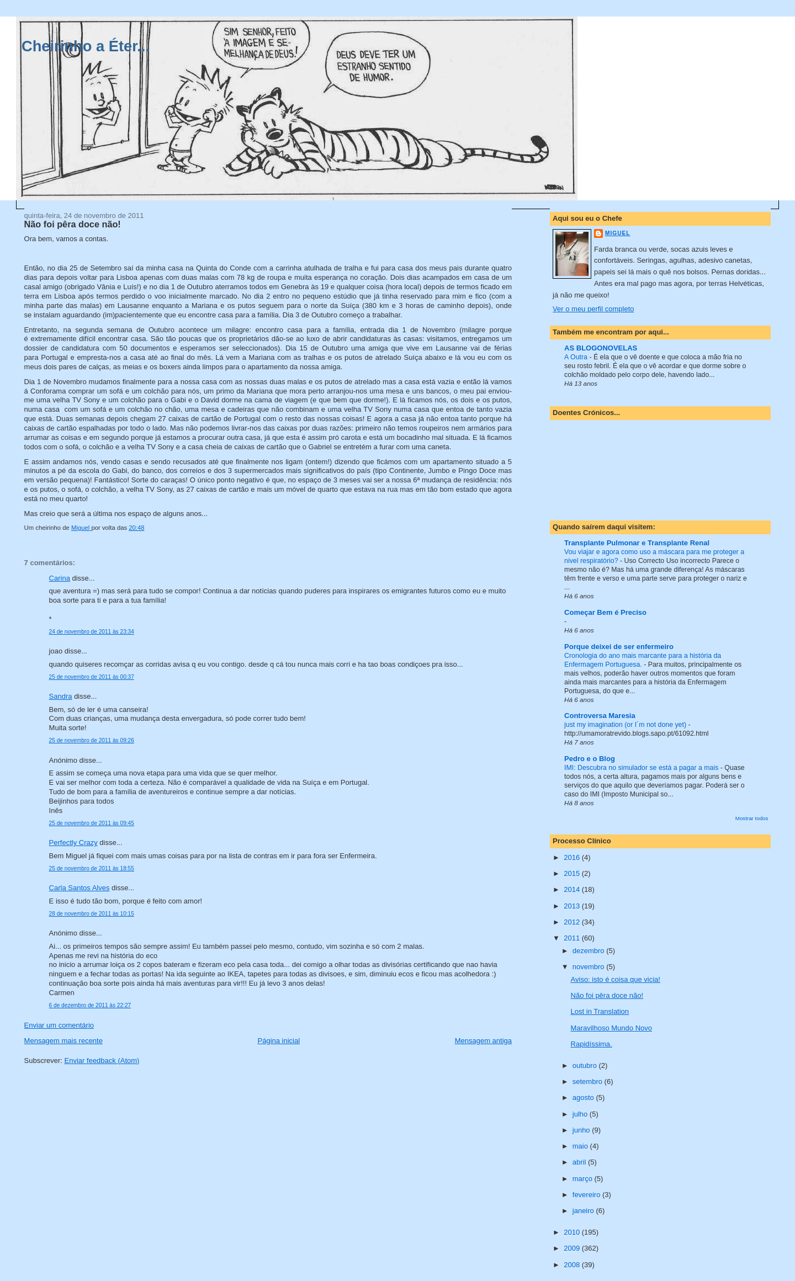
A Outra (576, 357)
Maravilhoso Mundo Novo (611, 1028)
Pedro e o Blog (589, 758)
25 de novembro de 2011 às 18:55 (91, 868)
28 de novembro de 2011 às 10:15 (91, 914)
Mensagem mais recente (63, 1041)
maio (581, 1146)
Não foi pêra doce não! (607, 995)
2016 (573, 857)
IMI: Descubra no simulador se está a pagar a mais (642, 768)
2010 (573, 1232)
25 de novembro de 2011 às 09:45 (91, 823)
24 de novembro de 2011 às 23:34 (91, 632)
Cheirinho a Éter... (86, 46)
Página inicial (279, 1041)
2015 (573, 873)
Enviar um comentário (59, 1025)
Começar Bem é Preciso (605, 612)
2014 (573, 889)
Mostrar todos (751, 818)
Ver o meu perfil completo (593, 309)
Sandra (60, 696)
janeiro (584, 1210)
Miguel (617, 233)
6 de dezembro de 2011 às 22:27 (90, 1005)
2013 (573, 906)
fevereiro (587, 1194)
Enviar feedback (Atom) (102, 1060)
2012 (573, 922)
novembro (589, 967)
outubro (586, 1065)
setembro (589, 1081)
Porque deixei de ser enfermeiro (619, 646)
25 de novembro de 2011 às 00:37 (91, 677)
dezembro (589, 951)
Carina (59, 578)
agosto (584, 1097)
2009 (573, 1248)
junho (582, 1130)
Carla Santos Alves (79, 888)
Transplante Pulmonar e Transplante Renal (636, 543)
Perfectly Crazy (73, 842)
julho (581, 1114)
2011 (573, 938)
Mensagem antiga (483, 1041)
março (584, 1178)
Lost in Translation (600, 1011)
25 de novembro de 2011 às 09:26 (91, 740)
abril (580, 1162)
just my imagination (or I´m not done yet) (626, 725)
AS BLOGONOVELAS (600, 348)
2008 (573, 1265)
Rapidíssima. (591, 1044)
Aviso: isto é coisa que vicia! (615, 979)
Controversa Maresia (599, 715)
